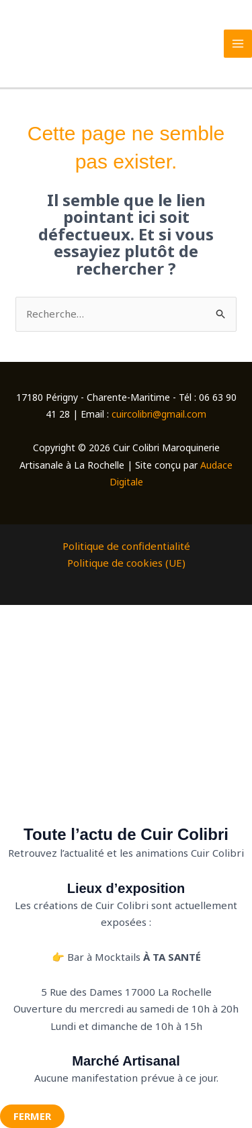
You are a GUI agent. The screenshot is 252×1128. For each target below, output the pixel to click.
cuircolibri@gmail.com (159, 414)
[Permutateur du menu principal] (238, 44)
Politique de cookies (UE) (126, 562)
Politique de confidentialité (126, 546)
